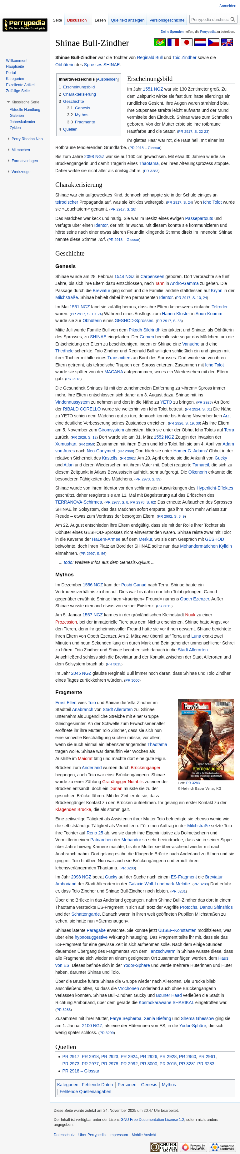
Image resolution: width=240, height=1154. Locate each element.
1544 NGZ (124, 276)
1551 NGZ (153, 89)
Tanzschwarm (162, 951)
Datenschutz (64, 1135)
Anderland (92, 767)
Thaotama (148, 163)
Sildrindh (151, 329)
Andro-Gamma (184, 283)
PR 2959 (87, 444)
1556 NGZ (93, 584)
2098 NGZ (94, 156)
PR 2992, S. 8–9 (171, 516)
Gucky (221, 457)
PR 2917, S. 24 (179, 202)
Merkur (145, 539)
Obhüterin (64, 64)
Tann (159, 283)
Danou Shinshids (216, 907)
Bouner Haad (169, 995)
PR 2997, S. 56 (93, 553)
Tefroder (220, 306)
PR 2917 (70, 1056)
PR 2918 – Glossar (144, 148)
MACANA (113, 371)
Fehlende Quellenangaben (85, 1091)
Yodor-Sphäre (136, 965)
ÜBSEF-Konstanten (177, 930)
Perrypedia (208, 31)
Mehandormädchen (199, 546)
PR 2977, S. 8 (117, 502)
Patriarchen (101, 839)
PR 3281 (179, 891)
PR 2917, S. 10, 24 (191, 298)
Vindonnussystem (72, 402)
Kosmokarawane (155, 1002)
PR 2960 (126, 451)
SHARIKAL (183, 1002)
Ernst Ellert (66, 702)
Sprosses (93, 64)
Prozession (66, 621)
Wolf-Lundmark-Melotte (167, 883)
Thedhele (64, 350)
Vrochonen (128, 988)
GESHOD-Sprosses (134, 320)
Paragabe (96, 930)
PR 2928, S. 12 (84, 437)
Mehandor (131, 839)
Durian (116, 788)
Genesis (149, 1084)
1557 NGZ (92, 614)
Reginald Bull (150, 57)
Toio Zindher (184, 57)
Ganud (140, 584)
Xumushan (65, 443)
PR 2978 (109, 1063)
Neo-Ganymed (101, 450)
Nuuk (190, 614)
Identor (101, 225)
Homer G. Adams (190, 450)
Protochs (188, 907)
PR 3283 (151, 171)
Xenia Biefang (157, 1018)
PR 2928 (168, 1056)
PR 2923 (205, 402)
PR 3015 (164, 606)
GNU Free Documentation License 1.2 (152, 1119)
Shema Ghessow (197, 1018)
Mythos (169, 1084)
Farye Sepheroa (125, 1018)
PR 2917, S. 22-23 (193, 131)
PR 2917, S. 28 (123, 209)
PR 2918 (73, 379)
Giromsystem (111, 429)
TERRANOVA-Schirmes (78, 502)
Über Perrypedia (92, 1135)
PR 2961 (128, 458)
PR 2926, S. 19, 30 (184, 423)
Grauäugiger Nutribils (122, 781)
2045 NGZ (81, 673)
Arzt (227, 415)
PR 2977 (90, 1063)
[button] (25, 102)
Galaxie (135, 883)
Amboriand (66, 883)
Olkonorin (197, 472)
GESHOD (214, 539)
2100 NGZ (92, 1025)
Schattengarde (85, 914)
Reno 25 (95, 832)
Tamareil (200, 464)
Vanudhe (190, 343)
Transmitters (120, 357)
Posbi (126, 584)
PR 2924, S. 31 (198, 409)
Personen (127, 1084)
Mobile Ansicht (144, 1135)
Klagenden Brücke (73, 809)
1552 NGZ (164, 437)
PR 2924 (129, 1056)
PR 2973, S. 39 (148, 479)
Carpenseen (152, 276)
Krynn (216, 290)
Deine (172, 31)
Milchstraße (66, 297)
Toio (92, 702)
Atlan (68, 464)
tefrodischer (66, 202)
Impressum (118, 1135)
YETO (166, 402)
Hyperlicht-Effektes (215, 487)
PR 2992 (129, 1063)
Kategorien (67, 1084)
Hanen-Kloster (176, 313)
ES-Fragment (184, 876)
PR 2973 (70, 1063)
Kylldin (225, 546)
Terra (229, 429)
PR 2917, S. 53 (169, 321)
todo (68, 562)
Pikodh (135, 329)
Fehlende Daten (97, 1084)
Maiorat (85, 758)
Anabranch (82, 709)
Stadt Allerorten (193, 649)
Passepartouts (199, 218)
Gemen (147, 336)
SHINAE (111, 64)
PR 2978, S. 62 (142, 502)
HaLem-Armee (106, 539)
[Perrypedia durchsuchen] (213, 19)
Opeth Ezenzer (194, 598)
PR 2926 (148, 1056)
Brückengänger (145, 767)
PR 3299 (107, 1033)
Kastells (109, 457)
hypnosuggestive (91, 937)
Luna (196, 636)
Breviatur (101, 290)
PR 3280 (201, 884)
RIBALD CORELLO (82, 408)
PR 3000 (132, 680)
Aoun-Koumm (209, 313)
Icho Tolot (212, 202)
